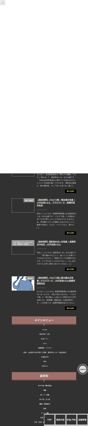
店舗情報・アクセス (45, 348)
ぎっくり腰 (45, 413)
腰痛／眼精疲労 (44, 404)
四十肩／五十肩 (44, 399)
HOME (44, 330)
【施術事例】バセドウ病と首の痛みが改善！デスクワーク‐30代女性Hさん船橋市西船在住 (56, 280)
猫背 (44, 408)
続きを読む (70, 191)
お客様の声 (45, 357)
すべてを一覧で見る (45, 386)
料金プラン (45, 339)
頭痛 (44, 390)
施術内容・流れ (44, 334)
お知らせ (45, 366)
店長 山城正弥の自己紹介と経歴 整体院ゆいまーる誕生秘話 (44, 352)
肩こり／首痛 (44, 395)
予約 (44, 362)
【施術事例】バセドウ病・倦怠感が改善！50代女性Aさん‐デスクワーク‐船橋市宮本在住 (56, 203)
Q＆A (45, 343)
